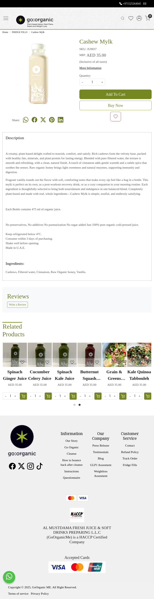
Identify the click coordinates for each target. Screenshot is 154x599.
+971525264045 (132, 3)
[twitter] (43, 120)
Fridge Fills (130, 465)
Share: (16, 120)
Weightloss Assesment (100, 473)
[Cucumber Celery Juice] (40, 355)
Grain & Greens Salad (114, 375)
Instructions (71, 471)
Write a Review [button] (17, 304)
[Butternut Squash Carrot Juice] (89, 355)
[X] (21, 467)
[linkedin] (60, 120)
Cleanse (71, 453)
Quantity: (85, 75)
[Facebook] (12, 467)
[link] (122, 18)
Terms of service (18, 593)
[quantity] (92, 82)
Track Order (130, 458)
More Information (90, 67)
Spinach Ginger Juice (15, 375)
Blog (101, 458)
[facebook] (34, 120)
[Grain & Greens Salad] (114, 355)
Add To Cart (115, 94)
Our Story (72, 440)
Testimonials (101, 452)
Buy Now (115, 105)
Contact (130, 445)
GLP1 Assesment (100, 465)
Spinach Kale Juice (64, 375)
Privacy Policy (40, 593)
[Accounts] (139, 18)
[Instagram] (30, 467)
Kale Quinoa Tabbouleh (139, 375)
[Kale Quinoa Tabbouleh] (139, 355)
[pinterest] (52, 120)
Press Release (100, 445)
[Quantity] (110, 396)
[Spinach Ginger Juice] (15, 355)
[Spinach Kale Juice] (64, 355)
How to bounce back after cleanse (72, 462)
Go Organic (71, 447)
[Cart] (122, 396)
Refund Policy (130, 452)
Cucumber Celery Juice (39, 375)
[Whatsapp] (25, 120)
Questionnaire (71, 477)
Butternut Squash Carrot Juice (89, 375)
